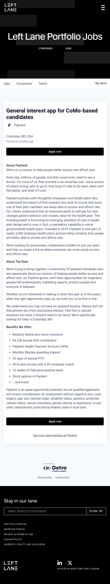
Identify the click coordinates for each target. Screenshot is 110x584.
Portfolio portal (15, 524)
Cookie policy (62, 477)
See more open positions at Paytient (55, 435)
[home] (10, 7)
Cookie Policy (13, 539)
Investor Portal (14, 529)
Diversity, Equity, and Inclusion (24, 544)
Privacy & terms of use (18, 534)
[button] (103, 7)
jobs (6, 83)
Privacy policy (44, 477)
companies (24, 83)
